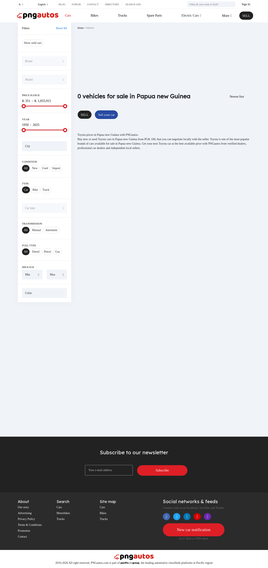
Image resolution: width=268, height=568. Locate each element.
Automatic (51, 230)
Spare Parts (153, 15)
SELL (246, 15)
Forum (76, 4)
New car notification (194, 530)
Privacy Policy (26, 519)
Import (56, 168)
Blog (62, 4)
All (26, 168)
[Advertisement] (44, 369)
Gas (57, 251)
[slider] (24, 106)
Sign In (246, 4)
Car (26, 189)
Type (25, 183)
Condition (29, 161)
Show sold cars (33, 42)
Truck (46, 189)
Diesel (36, 251)
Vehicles (90, 27)
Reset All (61, 28)
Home (80, 27)
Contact (93, 4)
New (34, 168)
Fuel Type (29, 245)
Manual (36, 230)
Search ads (133, 4)
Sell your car (107, 114)
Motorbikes (63, 513)
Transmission (32, 223)
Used (45, 168)
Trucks (122, 15)
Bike (35, 189)
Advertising (25, 513)
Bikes (94, 15)
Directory (112, 4)
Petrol (47, 251)
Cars (68, 15)
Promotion (24, 530)
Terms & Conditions (30, 524)
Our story (23, 507)
